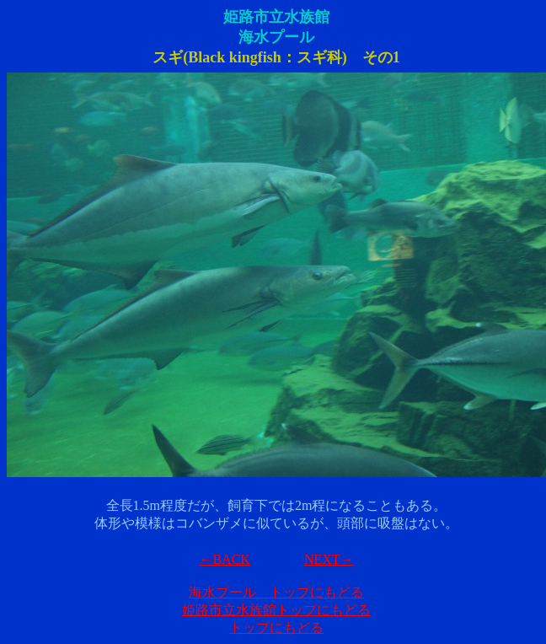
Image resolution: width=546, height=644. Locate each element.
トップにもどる (276, 627)
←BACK (224, 559)
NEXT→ (329, 559)
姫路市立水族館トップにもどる (276, 610)
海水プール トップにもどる (276, 592)
